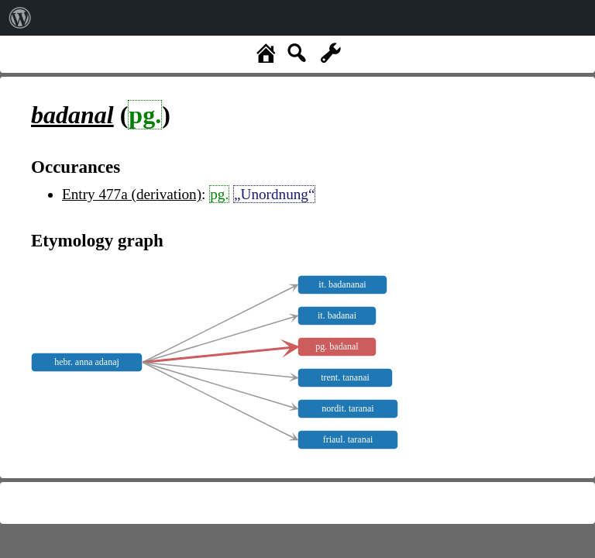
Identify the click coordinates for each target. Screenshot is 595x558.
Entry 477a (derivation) (131, 194)
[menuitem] (20, 18)
